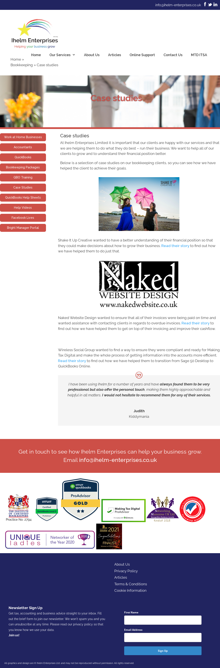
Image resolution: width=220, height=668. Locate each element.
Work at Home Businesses (23, 137)
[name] (163, 620)
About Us (91, 55)
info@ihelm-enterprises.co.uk (178, 5)
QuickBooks (23, 157)
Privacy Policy (126, 571)
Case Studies (22, 187)
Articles (114, 55)
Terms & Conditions (130, 584)
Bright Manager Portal (23, 227)
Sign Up (163, 651)
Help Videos (23, 207)
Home (36, 55)
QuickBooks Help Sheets (23, 197)
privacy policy (83, 624)
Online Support (142, 55)
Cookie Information (130, 590)
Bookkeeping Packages (23, 167)
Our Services (64, 55)
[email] (163, 637)
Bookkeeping (22, 65)
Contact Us (172, 55)
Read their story (175, 246)
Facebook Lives (23, 217)
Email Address (133, 630)
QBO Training (23, 177)
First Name (131, 612)
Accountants (23, 147)
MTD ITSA (199, 55)
